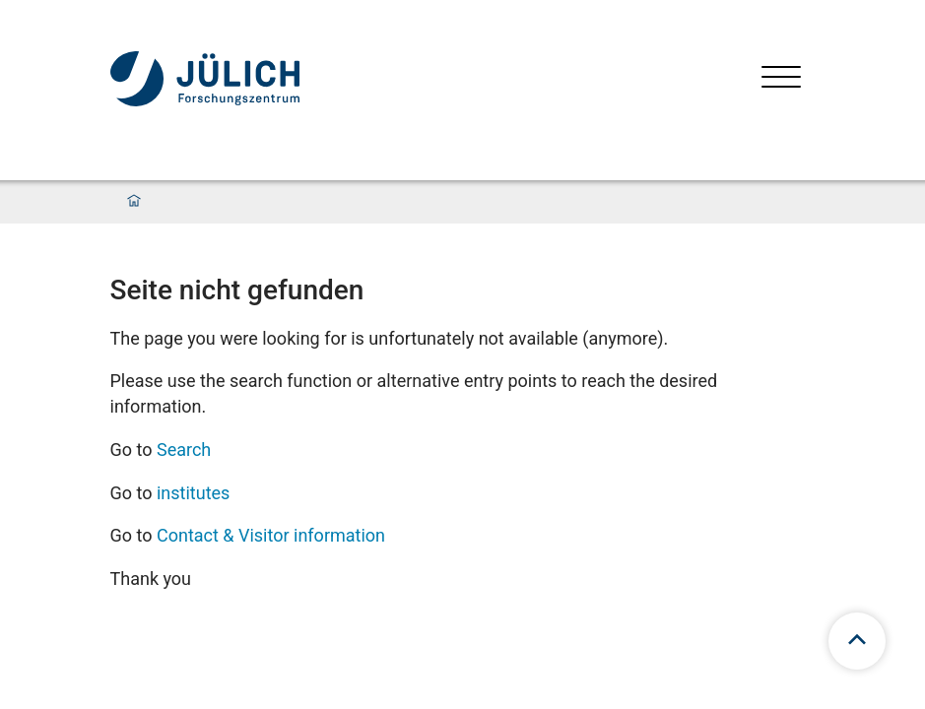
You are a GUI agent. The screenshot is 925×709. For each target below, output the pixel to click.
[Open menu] (781, 79)
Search (184, 449)
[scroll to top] (857, 641)
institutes (193, 493)
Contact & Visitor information (271, 535)
